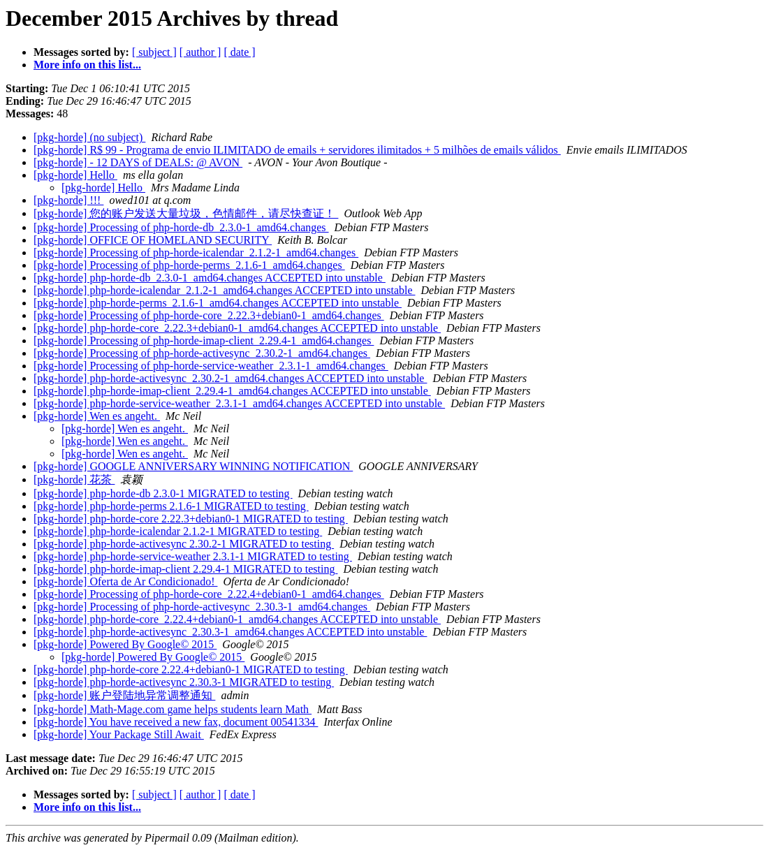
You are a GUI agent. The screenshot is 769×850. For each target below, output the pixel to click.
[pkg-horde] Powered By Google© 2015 (125, 644)
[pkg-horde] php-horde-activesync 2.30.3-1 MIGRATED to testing (184, 682)
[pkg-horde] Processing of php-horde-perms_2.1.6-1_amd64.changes (189, 265)
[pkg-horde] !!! (68, 200)
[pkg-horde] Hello (75, 175)
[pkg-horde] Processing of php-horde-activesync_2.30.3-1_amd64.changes (202, 607)
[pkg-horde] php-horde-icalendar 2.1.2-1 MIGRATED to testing (178, 531)
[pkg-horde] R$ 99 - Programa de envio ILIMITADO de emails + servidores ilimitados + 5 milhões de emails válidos (297, 150)
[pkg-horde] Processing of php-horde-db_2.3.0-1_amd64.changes (181, 227)
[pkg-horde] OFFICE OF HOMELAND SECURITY (153, 240)
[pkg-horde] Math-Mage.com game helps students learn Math (173, 709)
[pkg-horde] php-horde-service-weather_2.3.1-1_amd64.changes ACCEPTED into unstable (239, 403)
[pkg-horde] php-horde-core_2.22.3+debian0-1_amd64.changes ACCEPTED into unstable (237, 328)
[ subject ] (154, 52)
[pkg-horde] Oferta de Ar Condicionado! (125, 581)
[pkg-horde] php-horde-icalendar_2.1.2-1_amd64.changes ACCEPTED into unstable (225, 290)
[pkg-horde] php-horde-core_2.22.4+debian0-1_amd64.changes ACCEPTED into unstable (237, 619)
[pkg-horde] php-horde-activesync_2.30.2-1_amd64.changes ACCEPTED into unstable (230, 378)
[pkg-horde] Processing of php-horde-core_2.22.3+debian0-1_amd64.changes (209, 315)
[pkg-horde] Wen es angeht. (97, 416)
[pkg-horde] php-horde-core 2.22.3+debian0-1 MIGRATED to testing (191, 519)
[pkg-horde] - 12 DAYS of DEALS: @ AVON (138, 162)
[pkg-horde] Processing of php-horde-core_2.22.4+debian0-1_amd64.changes (209, 594)
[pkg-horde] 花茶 (74, 479)
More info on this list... (87, 65)
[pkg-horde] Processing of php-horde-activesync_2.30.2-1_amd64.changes (202, 353)
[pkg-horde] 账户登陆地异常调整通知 (124, 695)
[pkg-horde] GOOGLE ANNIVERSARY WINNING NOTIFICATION (193, 466)
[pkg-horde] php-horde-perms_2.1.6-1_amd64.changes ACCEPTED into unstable (218, 303)
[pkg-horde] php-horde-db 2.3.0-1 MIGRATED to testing (163, 493)
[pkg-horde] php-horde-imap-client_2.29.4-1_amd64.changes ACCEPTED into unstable (232, 391)
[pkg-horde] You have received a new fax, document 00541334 (176, 722)
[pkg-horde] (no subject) (89, 137)
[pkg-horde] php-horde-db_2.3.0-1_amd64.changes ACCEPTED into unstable (210, 278)
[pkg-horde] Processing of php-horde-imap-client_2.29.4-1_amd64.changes (204, 340)
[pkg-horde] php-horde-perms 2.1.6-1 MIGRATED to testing (171, 506)
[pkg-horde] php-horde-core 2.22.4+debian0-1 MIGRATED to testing (191, 669)
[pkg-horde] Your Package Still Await (119, 734)
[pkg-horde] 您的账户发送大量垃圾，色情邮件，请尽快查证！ (186, 213)
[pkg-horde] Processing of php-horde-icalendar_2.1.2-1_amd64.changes (196, 252)
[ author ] (200, 52)
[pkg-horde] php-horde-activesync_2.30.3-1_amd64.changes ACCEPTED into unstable (230, 632)
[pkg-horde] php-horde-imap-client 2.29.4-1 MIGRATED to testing (185, 569)
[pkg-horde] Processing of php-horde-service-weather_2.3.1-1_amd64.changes (211, 366)
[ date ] (239, 52)
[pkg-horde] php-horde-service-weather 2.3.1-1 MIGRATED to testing (193, 556)
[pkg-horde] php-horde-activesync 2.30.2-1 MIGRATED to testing (184, 544)
